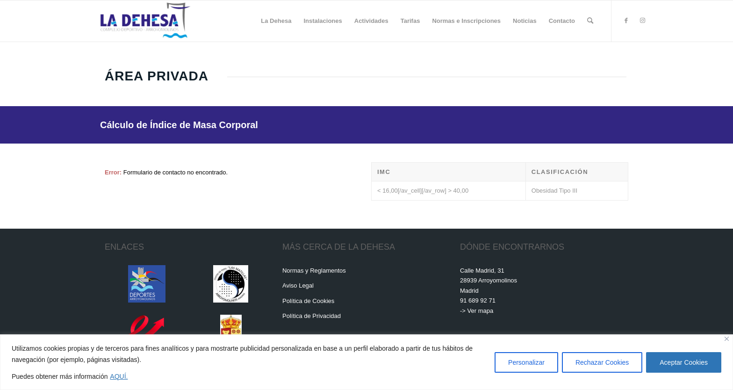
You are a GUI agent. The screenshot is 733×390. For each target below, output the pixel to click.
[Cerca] (727, 339)
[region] (366, 362)
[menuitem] (276, 21)
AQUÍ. (119, 376)
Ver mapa (480, 310)
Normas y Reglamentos (314, 270)
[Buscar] (590, 21)
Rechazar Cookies (602, 362)
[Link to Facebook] (626, 21)
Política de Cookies (308, 300)
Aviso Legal (298, 285)
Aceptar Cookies (684, 362)
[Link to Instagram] (642, 21)
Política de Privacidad (311, 315)
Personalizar (526, 362)
